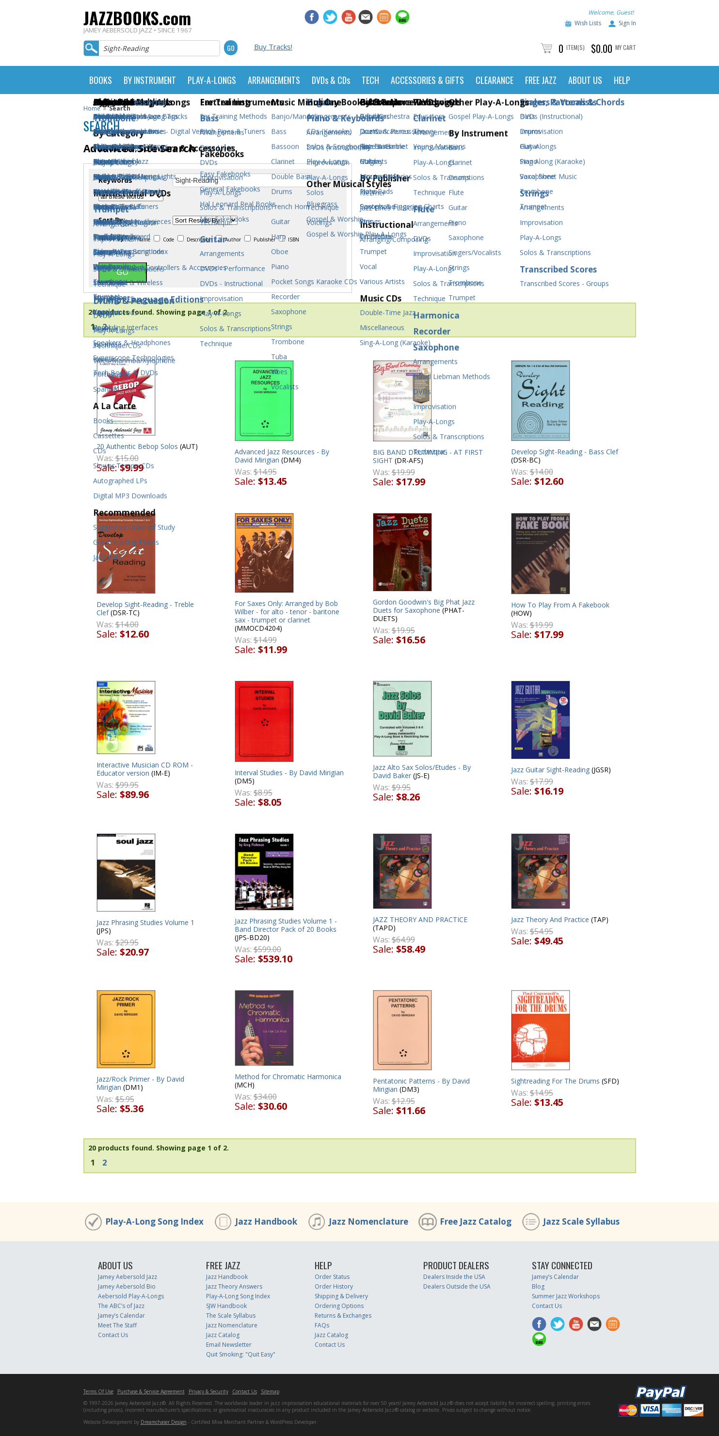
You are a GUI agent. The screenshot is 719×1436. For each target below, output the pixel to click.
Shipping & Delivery (341, 1296)
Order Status (332, 1277)
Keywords (115, 180)
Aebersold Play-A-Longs (131, 1296)
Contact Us (113, 1335)
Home (91, 108)
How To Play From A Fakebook (560, 604)
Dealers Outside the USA (457, 1286)
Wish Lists (588, 23)
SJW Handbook (226, 1306)
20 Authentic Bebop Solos (137, 446)
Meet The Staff (117, 1325)
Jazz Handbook (266, 1221)
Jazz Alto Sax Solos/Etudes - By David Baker (422, 771)
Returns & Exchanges (343, 1315)
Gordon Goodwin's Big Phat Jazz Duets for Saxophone (424, 606)
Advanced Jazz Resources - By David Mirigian (282, 455)
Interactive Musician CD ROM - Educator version (144, 769)
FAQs (322, 1325)
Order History (334, 1286)
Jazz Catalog (223, 1335)
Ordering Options (339, 1306)
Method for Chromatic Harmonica (288, 1076)
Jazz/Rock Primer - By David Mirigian (140, 1083)
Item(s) (575, 47)
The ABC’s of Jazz (121, 1306)
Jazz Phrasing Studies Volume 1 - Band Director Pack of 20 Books (286, 925)
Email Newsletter (229, 1344)
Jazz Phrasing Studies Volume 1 (145, 922)
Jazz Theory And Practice (550, 919)
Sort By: (111, 220)
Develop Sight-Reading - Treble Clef (145, 608)
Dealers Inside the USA (454, 1277)
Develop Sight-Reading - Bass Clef (564, 451)
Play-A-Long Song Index (154, 1221)
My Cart (625, 47)
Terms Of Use (98, 1391)
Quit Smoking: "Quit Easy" (240, 1354)
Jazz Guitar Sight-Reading (550, 769)
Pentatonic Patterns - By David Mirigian (421, 1085)
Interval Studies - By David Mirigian (289, 772)
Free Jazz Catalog (475, 1221)
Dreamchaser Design (164, 1422)
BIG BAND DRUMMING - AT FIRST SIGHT (428, 456)
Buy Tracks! (273, 46)
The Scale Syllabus (231, 1315)
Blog (538, 1286)
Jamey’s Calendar (121, 1315)
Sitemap (270, 1391)
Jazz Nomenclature (368, 1221)
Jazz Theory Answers (234, 1286)
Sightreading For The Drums (555, 1080)
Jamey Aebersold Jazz (127, 1277)
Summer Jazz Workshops (566, 1296)
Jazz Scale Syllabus (581, 1221)
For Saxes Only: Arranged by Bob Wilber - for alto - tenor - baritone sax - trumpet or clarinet (287, 611)
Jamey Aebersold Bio (127, 1286)
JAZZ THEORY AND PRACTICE (420, 919)
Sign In (627, 23)
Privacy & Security (208, 1391)
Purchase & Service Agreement (151, 1391)
